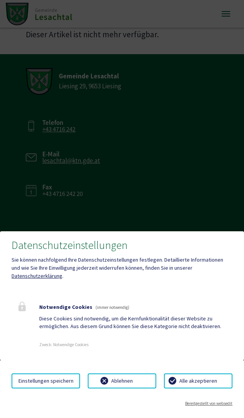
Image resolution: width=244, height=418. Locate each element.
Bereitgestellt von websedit (208, 403)
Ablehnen (122, 380)
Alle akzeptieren (198, 380)
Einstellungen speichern (46, 380)
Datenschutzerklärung (37, 275)
